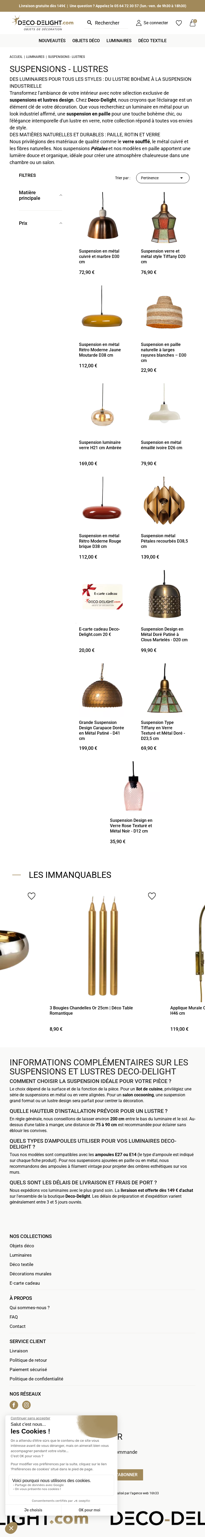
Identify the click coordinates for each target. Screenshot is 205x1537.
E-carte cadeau (25, 1283)
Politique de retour (28, 1360)
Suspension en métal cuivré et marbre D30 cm (99, 256)
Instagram (26, 1405)
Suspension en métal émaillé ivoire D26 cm (161, 445)
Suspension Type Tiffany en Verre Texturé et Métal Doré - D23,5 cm (163, 730)
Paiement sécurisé (28, 1369)
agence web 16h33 (145, 1493)
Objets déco (22, 1245)
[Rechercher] (106, 23)
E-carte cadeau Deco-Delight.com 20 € (99, 632)
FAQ (14, 1317)
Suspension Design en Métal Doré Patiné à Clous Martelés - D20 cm (164, 634)
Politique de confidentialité (36, 1378)
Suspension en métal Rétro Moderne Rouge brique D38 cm (100, 541)
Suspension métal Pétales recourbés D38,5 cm (164, 541)
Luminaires (21, 1255)
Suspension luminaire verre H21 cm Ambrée (100, 445)
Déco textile (21, 1264)
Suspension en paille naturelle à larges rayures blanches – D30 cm (163, 352)
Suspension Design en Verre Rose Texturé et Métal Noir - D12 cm (131, 826)
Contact (18, 1326)
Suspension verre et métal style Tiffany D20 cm (163, 256)
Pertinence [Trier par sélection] (163, 178)
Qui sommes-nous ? (30, 1307)
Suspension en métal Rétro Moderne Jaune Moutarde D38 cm (100, 350)
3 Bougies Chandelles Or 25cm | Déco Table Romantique (91, 1010)
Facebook (14, 1405)
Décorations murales (31, 1273)
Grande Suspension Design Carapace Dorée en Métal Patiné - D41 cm (101, 730)
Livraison (19, 1350)
